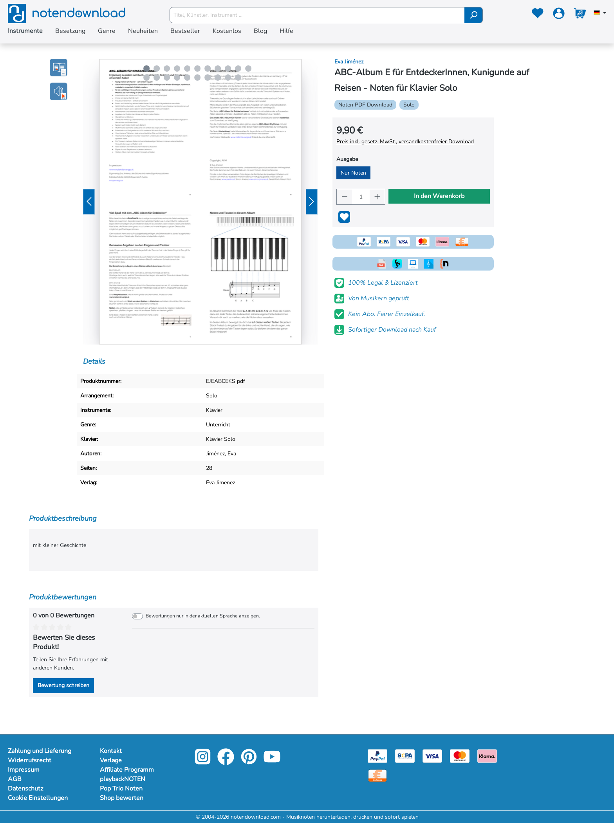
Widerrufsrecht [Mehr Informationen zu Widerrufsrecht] (29, 760)
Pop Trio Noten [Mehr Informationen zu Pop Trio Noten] (121, 788)
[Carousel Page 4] (177, 68)
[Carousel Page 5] (187, 68)
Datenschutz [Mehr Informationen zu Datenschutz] (25, 788)
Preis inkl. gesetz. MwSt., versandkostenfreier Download (405, 141)
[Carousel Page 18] (207, 77)
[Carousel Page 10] (238, 68)
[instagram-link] (203, 762)
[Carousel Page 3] (167, 68)
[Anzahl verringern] (344, 197)
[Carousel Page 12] (146, 77)
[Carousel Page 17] (197, 77)
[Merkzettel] (537, 15)
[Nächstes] (312, 202)
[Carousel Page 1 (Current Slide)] (146, 68)
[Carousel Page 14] (167, 77)
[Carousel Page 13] (157, 77)
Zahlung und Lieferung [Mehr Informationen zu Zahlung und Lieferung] (39, 751)
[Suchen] (473, 15)
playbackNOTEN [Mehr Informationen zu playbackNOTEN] (122, 779)
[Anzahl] (360, 197)
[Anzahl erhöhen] (377, 197)
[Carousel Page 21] (238, 77)
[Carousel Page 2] (157, 68)
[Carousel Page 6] (197, 68)
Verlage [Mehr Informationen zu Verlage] (111, 760)
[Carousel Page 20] (228, 77)
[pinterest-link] (249, 762)
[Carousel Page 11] (248, 68)
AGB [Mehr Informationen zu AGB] (15, 779)
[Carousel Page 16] (187, 77)
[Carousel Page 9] (228, 68)
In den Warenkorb (439, 196)
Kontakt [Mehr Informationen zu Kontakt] (111, 751)
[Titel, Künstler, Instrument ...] (317, 15)
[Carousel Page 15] (177, 77)
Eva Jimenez (220, 482)
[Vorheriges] (89, 202)
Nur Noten (353, 173)
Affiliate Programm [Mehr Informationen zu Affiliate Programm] (127, 769)
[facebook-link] (226, 762)
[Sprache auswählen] (600, 13)
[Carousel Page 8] (218, 68)
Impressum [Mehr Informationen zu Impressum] (24, 769)
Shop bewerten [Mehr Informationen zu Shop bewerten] (121, 798)
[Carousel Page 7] (207, 68)
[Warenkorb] (580, 15)
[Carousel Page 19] (218, 77)
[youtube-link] (272, 762)
